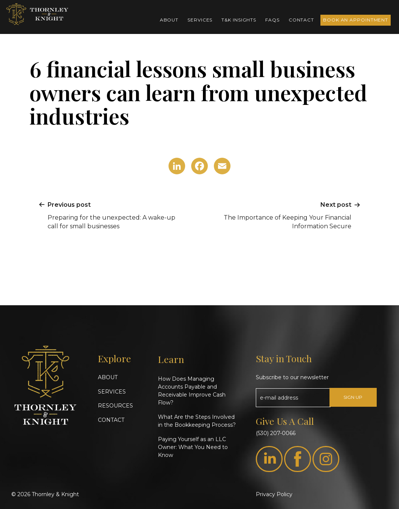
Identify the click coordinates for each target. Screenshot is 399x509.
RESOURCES (115, 405)
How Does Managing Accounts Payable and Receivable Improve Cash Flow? (192, 390)
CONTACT (111, 420)
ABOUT (108, 377)
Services (199, 20)
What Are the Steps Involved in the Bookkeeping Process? (197, 421)
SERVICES (112, 391)
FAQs (272, 20)
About (169, 20)
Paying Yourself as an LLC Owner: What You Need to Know (193, 447)
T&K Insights (238, 20)
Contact (301, 20)
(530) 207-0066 (275, 433)
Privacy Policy (274, 494)
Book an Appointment (355, 20)
